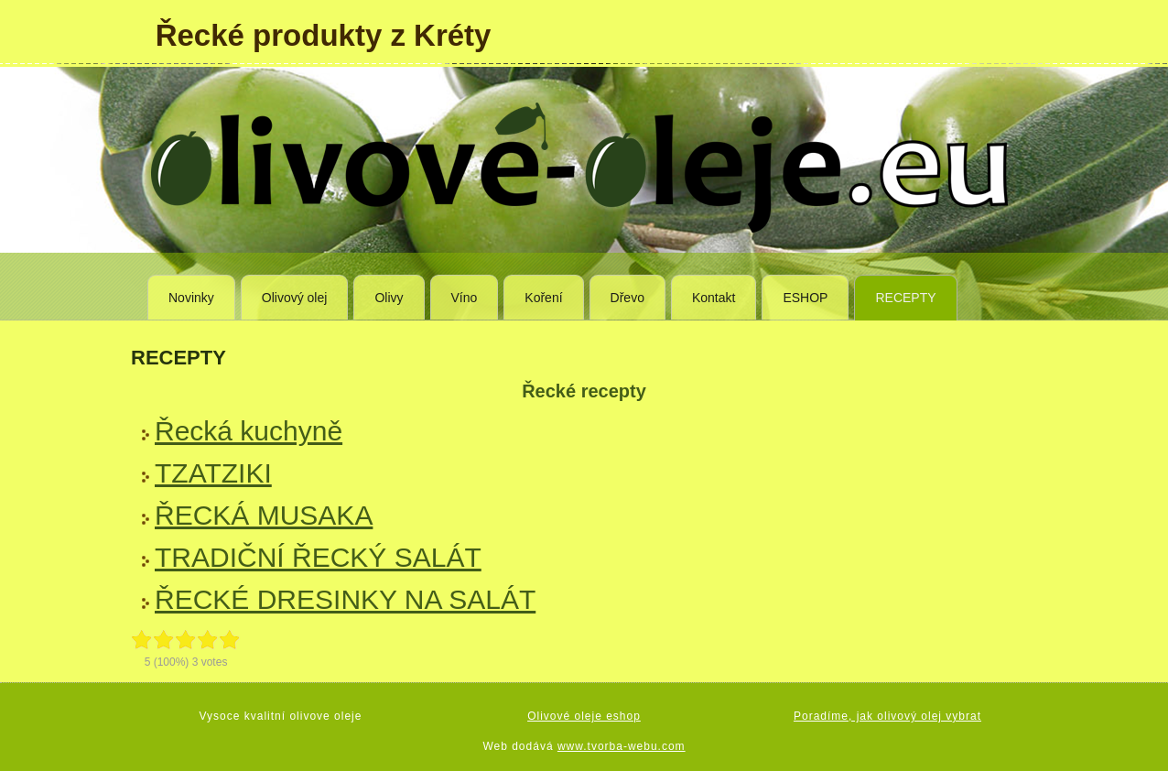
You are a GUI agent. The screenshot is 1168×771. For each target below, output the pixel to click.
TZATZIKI (213, 473)
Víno (464, 297)
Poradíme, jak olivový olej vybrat (887, 716)
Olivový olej (295, 297)
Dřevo (627, 297)
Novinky (191, 297)
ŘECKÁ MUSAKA (264, 515)
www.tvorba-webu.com (621, 746)
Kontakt (713, 297)
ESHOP (805, 297)
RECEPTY (905, 297)
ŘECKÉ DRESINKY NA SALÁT (345, 599)
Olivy (388, 297)
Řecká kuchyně (248, 431)
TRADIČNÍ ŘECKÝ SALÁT (318, 557)
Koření (543, 297)
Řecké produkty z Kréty (324, 35)
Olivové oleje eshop (584, 716)
